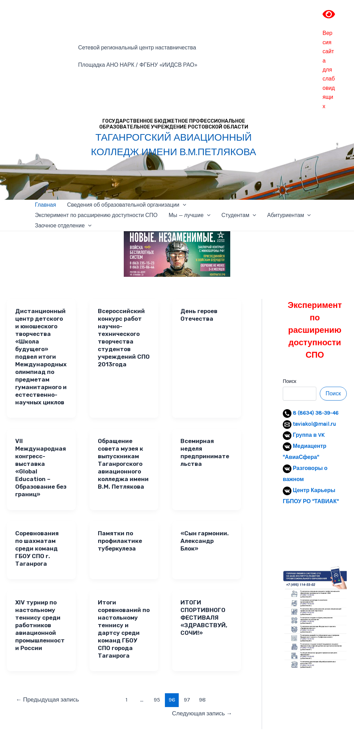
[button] (293, 536)
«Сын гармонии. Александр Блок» (204, 541)
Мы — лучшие (190, 215)
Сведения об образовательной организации (126, 205)
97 (187, 699)
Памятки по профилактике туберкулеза (120, 541)
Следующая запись (202, 713)
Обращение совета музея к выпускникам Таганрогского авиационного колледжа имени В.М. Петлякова (123, 464)
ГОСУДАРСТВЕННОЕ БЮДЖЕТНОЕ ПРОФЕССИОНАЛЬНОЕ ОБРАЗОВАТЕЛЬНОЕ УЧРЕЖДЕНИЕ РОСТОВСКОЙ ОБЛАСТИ (173, 124)
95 (157, 699)
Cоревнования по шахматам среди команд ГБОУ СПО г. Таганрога (37, 548)
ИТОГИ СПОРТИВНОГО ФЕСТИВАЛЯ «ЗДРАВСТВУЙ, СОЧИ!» (203, 617)
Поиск (289, 381)
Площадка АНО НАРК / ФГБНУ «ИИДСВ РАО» (137, 65)
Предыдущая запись (47, 699)
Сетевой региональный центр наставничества (137, 47)
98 (202, 699)
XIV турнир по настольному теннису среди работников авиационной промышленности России (40, 625)
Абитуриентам (289, 215)
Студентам (239, 215)
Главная (45, 204)
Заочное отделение (63, 225)
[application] (182, 205)
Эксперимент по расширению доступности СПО (96, 215)
